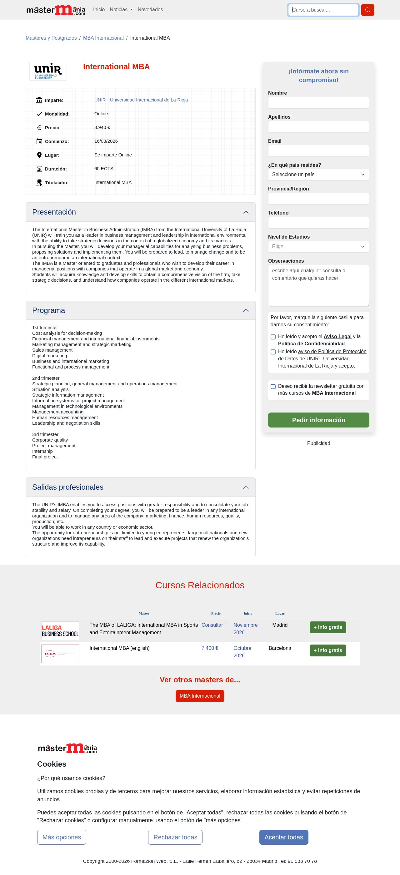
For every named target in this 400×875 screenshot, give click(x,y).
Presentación (54, 212)
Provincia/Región (288, 188)
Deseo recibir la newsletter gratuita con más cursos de (321, 389)
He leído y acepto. (322, 358)
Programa (48, 310)
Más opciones (61, 837)
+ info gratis (328, 627)
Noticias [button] (119, 9)
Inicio (99, 9)
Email (275, 141)
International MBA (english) (120, 648)
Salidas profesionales (67, 487)
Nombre (277, 93)
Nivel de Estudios (289, 237)
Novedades (150, 9)
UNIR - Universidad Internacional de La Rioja (141, 99)
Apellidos (279, 117)
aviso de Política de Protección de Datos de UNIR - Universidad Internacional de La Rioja (322, 358)
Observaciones (286, 261)
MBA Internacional (200, 696)
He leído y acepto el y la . (319, 340)
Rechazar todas (175, 837)
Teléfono (278, 212)
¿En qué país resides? (294, 165)
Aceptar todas (284, 837)
